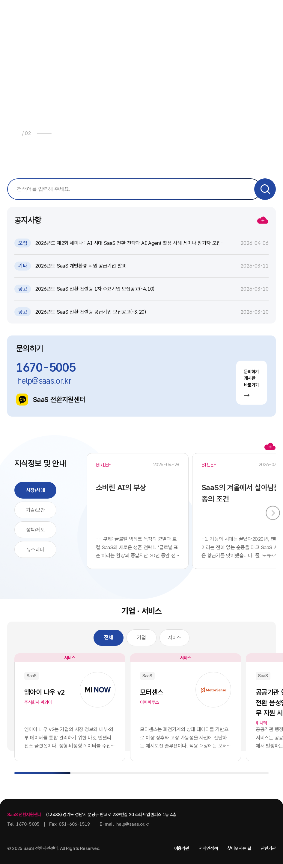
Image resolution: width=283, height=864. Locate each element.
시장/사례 (35, 490)
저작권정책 (208, 848)
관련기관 (268, 848)
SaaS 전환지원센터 (50, 400)
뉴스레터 (35, 549)
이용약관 (181, 848)
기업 (141, 637)
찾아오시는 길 (239, 848)
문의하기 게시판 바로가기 (251, 383)
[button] (60, 133)
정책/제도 (35, 530)
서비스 (174, 637)
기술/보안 (35, 510)
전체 (108, 637)
